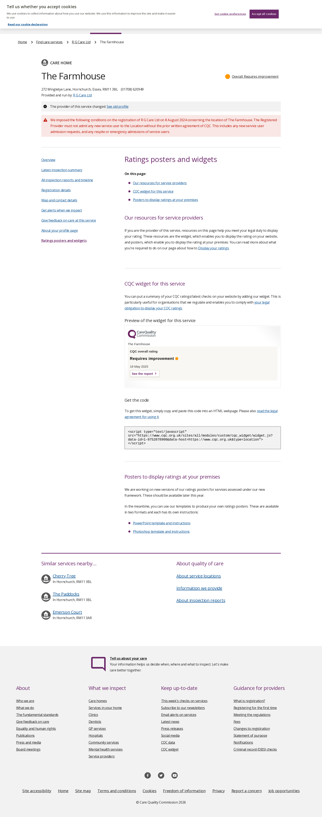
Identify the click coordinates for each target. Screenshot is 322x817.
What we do (25, 707)
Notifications (243, 742)
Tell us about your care (128, 658)
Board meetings (28, 749)
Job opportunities (284, 790)
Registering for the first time (255, 707)
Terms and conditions (116, 790)
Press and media (28, 742)
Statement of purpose (250, 735)
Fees (237, 721)
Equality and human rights (36, 728)
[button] (252, 76)
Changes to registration (252, 728)
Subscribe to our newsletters (183, 707)
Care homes (98, 701)
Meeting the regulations (252, 714)
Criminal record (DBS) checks (255, 749)
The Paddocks (66, 594)
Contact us (295, 26)
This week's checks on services (184, 701)
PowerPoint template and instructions (162, 523)
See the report (142, 373)
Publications (188, 26)
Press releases (172, 728)
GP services (97, 728)
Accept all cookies (264, 10)
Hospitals (96, 735)
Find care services (106, 26)
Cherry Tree (64, 576)
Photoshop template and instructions (161, 531)
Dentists (95, 721)
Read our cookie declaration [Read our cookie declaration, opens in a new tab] (28, 21)
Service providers (102, 756)
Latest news (170, 721)
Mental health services (106, 749)
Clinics (93, 714)
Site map (83, 790)
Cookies (149, 790)
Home (22, 26)
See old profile (118, 106)
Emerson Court (67, 612)
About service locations (198, 576)
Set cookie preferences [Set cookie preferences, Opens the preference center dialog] (230, 10)
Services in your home (105, 707)
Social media (170, 735)
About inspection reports (200, 600)
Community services (104, 742)
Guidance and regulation (242, 26)
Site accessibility (36, 790)
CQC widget (170, 749)
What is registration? (249, 701)
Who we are (25, 701)
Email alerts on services (178, 714)
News (149, 26)
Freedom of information (184, 790)
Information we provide (199, 588)
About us (59, 26)
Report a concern (246, 790)
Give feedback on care (32, 721)
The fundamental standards (37, 714)
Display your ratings (213, 248)
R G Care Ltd (81, 42)
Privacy (218, 790)
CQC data (168, 742)
